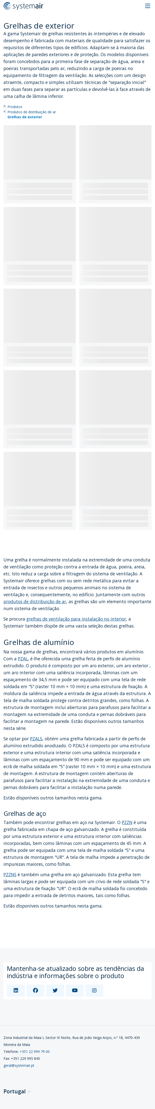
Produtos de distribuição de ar (29, 112)
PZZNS (9, 874)
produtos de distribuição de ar (34, 601)
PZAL (23, 659)
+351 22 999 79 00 (35, 1051)
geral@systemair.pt (18, 1065)
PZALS (36, 739)
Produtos (12, 107)
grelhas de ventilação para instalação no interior (76, 619)
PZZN (127, 822)
